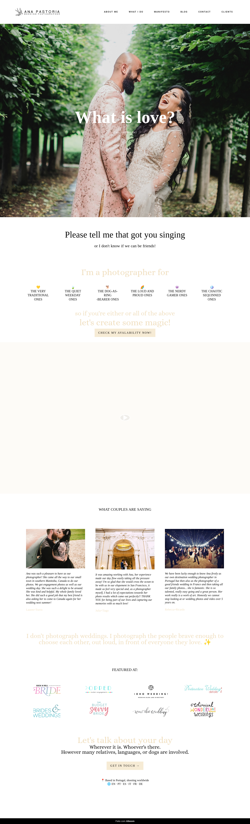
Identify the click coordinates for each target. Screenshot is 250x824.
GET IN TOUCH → (125, 765)
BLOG (184, 11)
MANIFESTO (162, 11)
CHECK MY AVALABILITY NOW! (125, 332)
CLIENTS (227, 11)
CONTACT (204, 11)
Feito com (124, 821)
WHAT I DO (136, 11)
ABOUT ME (111, 11)
